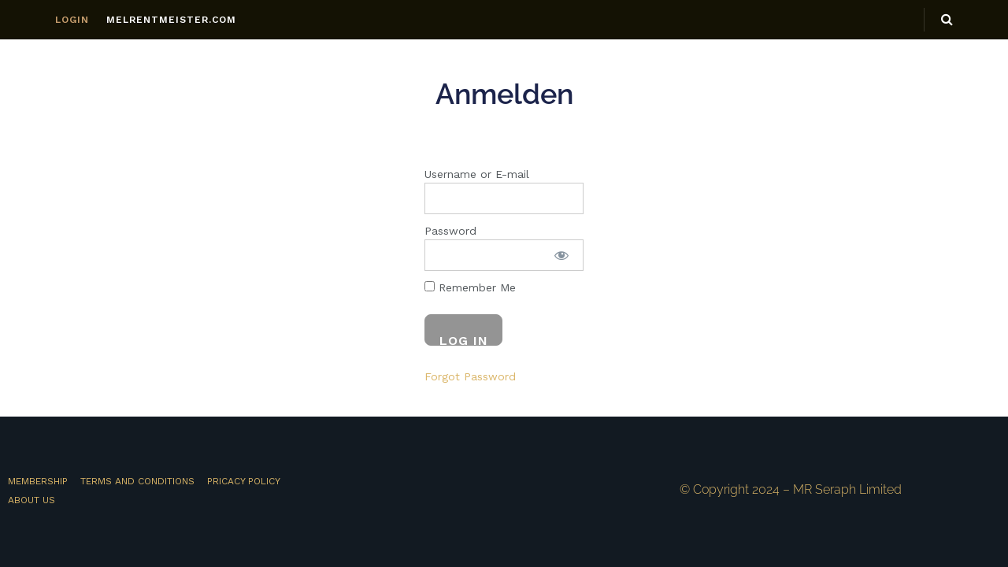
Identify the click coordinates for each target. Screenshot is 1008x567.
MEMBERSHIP (38, 481)
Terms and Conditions (137, 481)
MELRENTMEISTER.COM (171, 19)
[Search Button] (947, 19)
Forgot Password (470, 376)
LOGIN (72, 19)
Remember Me (470, 287)
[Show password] (561, 255)
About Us (31, 500)
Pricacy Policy (243, 481)
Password (450, 230)
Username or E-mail (476, 174)
